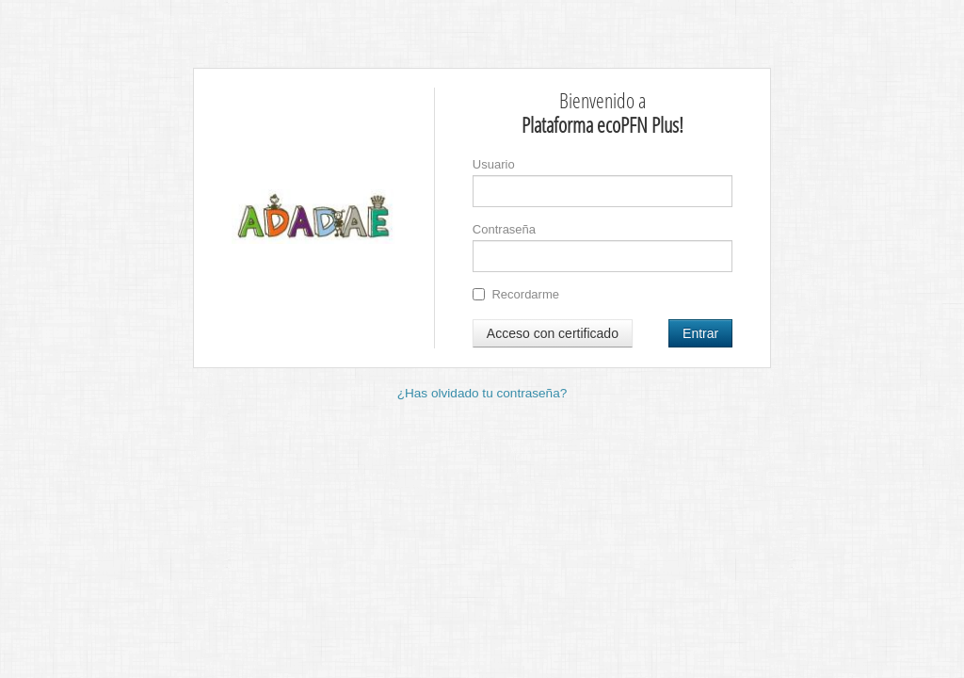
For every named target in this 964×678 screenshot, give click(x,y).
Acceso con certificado (553, 333)
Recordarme (516, 294)
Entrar (700, 333)
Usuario (494, 164)
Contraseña (504, 229)
